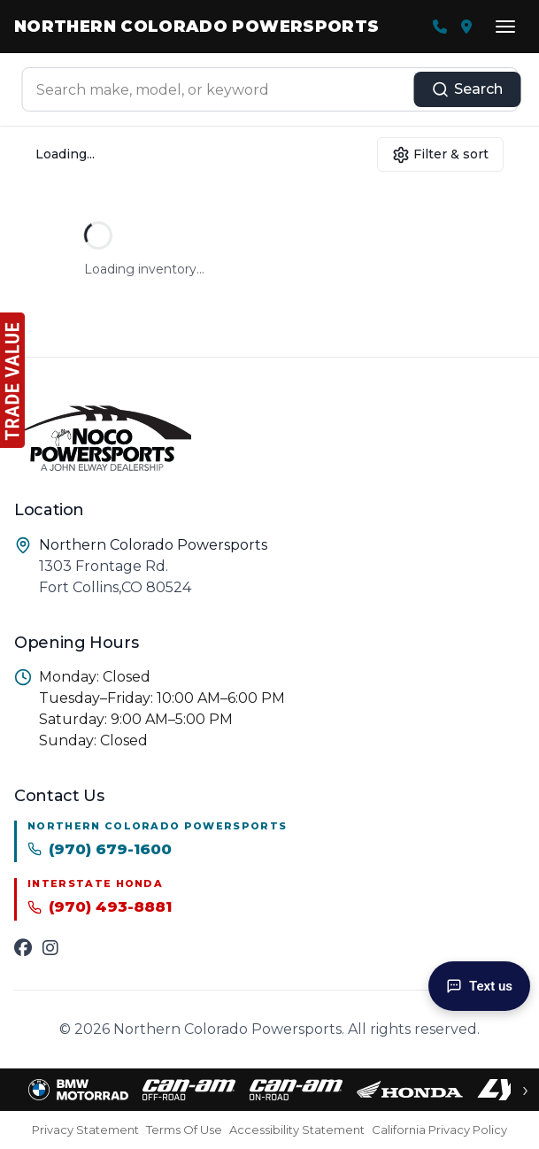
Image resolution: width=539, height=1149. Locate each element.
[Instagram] (50, 948)
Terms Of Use (184, 1129)
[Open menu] (505, 26)
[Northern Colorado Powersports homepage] (269, 436)
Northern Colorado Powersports (196, 26)
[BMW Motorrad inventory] (78, 1089)
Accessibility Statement (297, 1129)
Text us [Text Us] (479, 986)
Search (467, 89)
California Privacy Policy (439, 1129)
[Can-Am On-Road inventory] (296, 1089)
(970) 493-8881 (99, 906)
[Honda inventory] (410, 1089)
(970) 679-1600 (99, 849)
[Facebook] (23, 948)
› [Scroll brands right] (525, 1089)
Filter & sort (440, 155)
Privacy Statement (85, 1129)
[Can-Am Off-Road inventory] (188, 1089)
